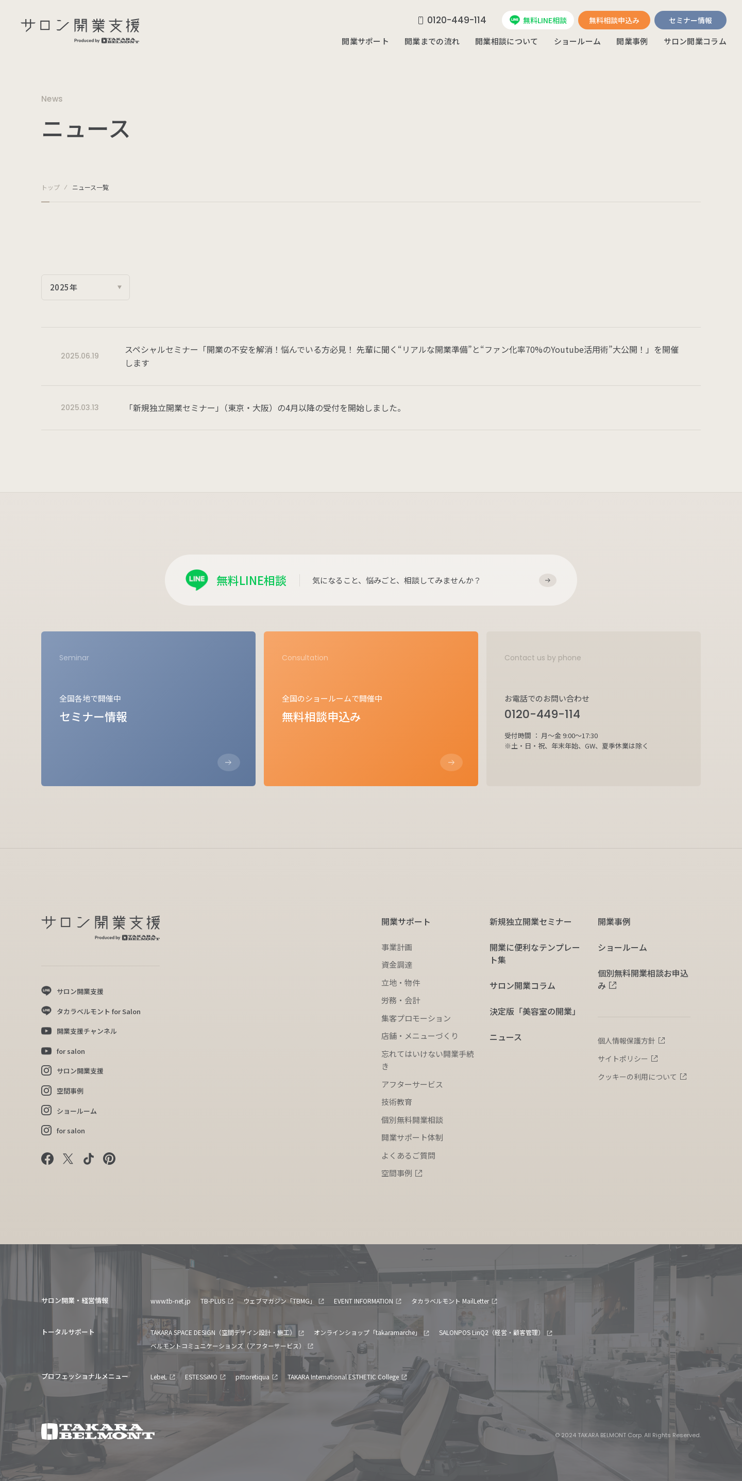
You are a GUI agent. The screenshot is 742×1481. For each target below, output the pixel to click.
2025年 (63, 287)
